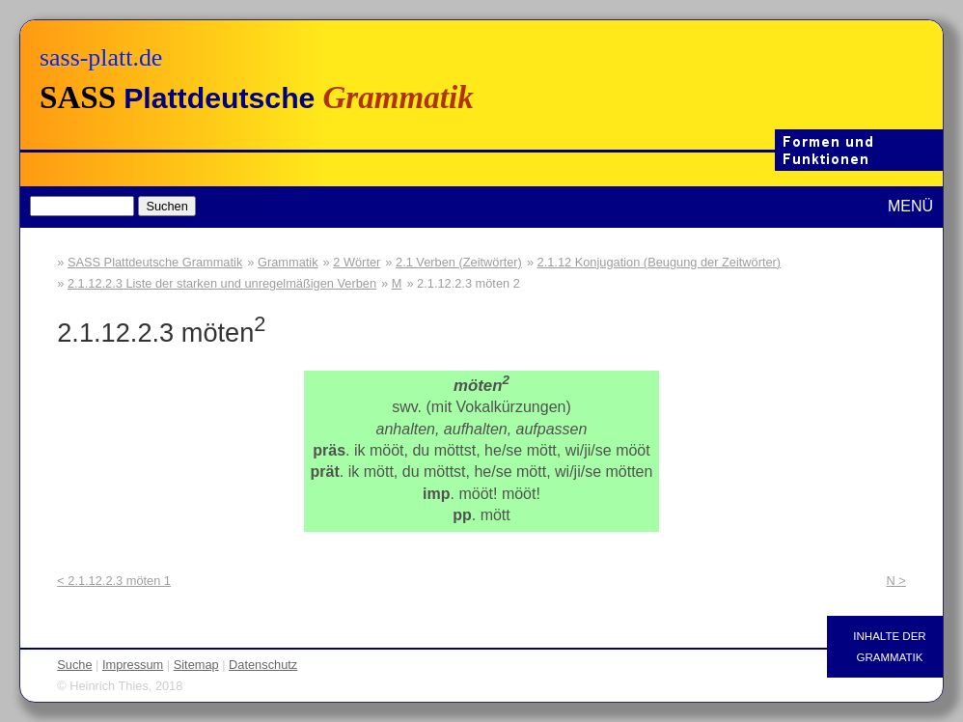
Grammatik (288, 262)
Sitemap (196, 664)
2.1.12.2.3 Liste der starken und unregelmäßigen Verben (222, 283)
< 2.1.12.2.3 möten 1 (114, 580)
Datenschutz (263, 664)
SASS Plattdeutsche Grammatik (155, 262)
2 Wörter (356, 262)
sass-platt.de (101, 57)
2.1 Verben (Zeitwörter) (459, 262)
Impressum (132, 664)
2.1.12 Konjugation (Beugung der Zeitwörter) (659, 262)
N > (895, 580)
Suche (74, 664)
